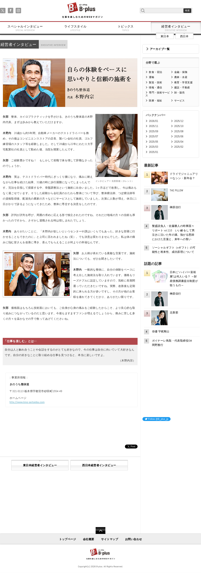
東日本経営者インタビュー (40, 465)
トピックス (125, 28)
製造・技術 (155, 82)
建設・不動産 (182, 87)
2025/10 (178, 126)
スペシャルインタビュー (25, 28)
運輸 (151, 77)
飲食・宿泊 (155, 72)
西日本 (184, 36)
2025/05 (153, 141)
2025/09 (153, 131)
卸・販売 (179, 92)
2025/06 (178, 136)
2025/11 (153, 126)
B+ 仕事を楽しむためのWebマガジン (82, 10)
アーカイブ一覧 (160, 49)
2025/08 (178, 131)
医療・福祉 (155, 100)
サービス (179, 100)
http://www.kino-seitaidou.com (27, 402)
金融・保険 (180, 72)
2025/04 (178, 141)
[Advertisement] (171, 448)
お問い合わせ (133, 539)
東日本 (165, 36)
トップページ (67, 539)
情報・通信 (155, 87)
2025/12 (178, 121)
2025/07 (153, 136)
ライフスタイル (75, 28)
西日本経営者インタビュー (99, 465)
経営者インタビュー (176, 28)
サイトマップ (109, 539)
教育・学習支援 (183, 82)
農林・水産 (180, 77)
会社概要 (88, 539)
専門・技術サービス (157, 94)
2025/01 (153, 152)
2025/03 (153, 146)
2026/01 (153, 121)
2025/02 (178, 146)
